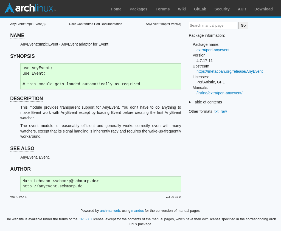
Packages (139, 9)
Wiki (182, 9)
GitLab (200, 9)
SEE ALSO (22, 148)
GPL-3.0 (85, 219)
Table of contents (207, 102)
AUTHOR (20, 169)
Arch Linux (30, 8)
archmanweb (110, 211)
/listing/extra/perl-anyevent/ (219, 93)
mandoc (137, 211)
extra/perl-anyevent (212, 50)
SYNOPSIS (22, 56)
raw (224, 111)
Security (222, 9)
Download (263, 9)
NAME (17, 35)
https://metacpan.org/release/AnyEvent (229, 71)
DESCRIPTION (26, 98)
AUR (242, 9)
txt (216, 111)
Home (116, 9)
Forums (163, 9)
